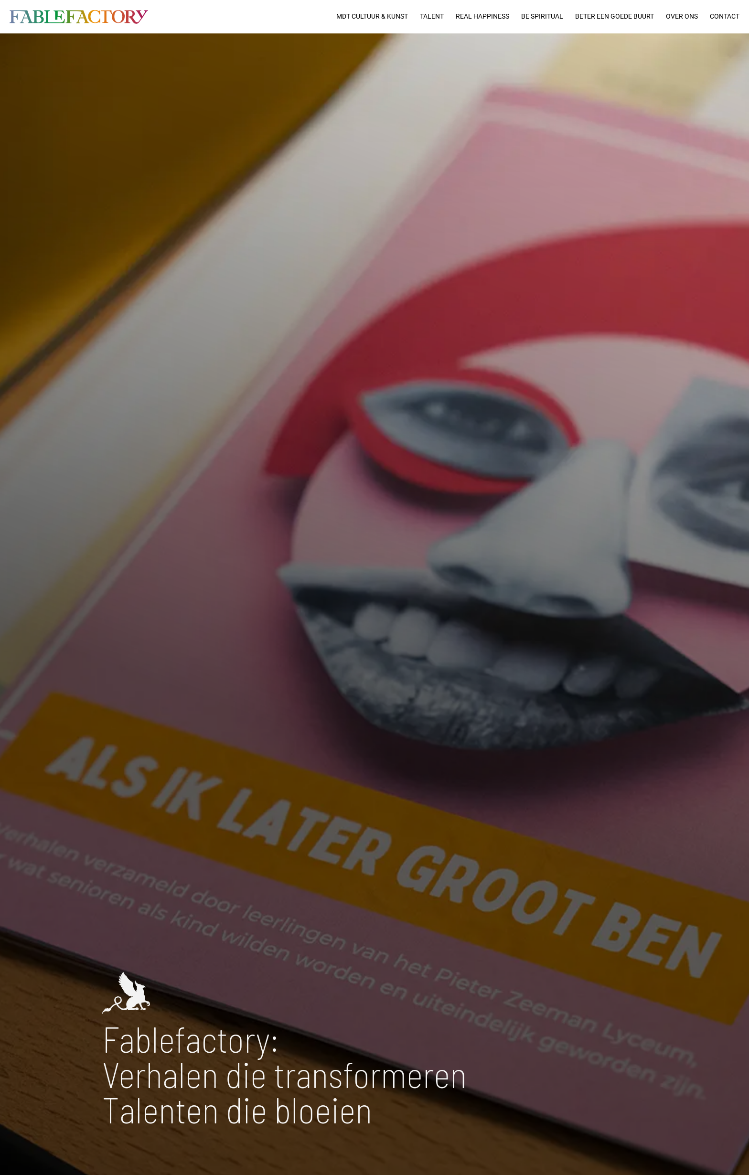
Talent (432, 16)
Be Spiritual (542, 16)
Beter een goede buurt (614, 16)
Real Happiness (482, 16)
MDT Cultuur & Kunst (372, 16)
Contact (724, 16)
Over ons (682, 16)
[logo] (79, 16)
